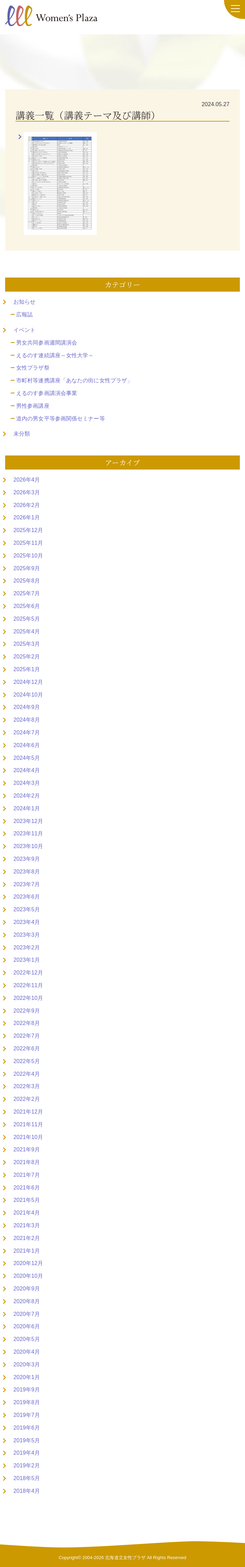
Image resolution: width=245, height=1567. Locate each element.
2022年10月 (28, 998)
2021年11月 (28, 1124)
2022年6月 (26, 1048)
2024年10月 (28, 695)
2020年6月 (26, 1326)
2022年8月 (26, 1023)
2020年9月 (26, 1289)
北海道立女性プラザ (125, 1557)
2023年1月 (26, 960)
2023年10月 (28, 846)
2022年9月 (26, 1011)
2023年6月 (26, 897)
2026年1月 (26, 517)
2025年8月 (26, 581)
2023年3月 (26, 935)
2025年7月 (26, 593)
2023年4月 (26, 922)
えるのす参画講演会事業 (46, 393)
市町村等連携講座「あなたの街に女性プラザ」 (74, 380)
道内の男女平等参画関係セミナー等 (60, 418)
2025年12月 (28, 530)
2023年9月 (26, 859)
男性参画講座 (33, 406)
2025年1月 (26, 669)
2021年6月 (26, 1188)
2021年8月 (26, 1162)
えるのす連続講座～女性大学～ (55, 355)
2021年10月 (28, 1137)
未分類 (21, 434)
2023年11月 (28, 833)
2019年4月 (26, 1453)
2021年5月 (26, 1200)
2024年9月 (26, 707)
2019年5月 (26, 1440)
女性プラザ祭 (33, 368)
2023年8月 (26, 872)
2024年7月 (26, 732)
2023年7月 (26, 884)
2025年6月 (26, 606)
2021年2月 (26, 1238)
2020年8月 (26, 1301)
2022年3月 (26, 1086)
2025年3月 (26, 644)
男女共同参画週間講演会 (46, 343)
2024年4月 (26, 770)
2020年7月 (26, 1314)
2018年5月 (26, 1478)
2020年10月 (28, 1276)
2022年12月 (28, 973)
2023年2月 (26, 947)
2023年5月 (26, 909)
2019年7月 (26, 1415)
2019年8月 (26, 1402)
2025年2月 (26, 657)
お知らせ (24, 302)
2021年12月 (28, 1112)
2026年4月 (26, 480)
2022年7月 (26, 1036)
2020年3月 (26, 1364)
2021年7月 (26, 1175)
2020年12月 (28, 1263)
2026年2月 (26, 505)
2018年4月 (26, 1491)
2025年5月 (26, 619)
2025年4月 (26, 631)
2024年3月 (26, 783)
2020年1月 (26, 1377)
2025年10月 (28, 556)
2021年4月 (26, 1213)
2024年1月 (26, 808)
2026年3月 (26, 492)
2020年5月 (26, 1339)
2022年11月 (28, 985)
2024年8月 (26, 720)
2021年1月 (26, 1251)
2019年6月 (26, 1428)
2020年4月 (26, 1352)
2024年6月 (26, 745)
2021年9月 (26, 1149)
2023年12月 (28, 821)
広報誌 (24, 314)
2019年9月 (26, 1390)
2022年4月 (26, 1074)
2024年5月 (26, 758)
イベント (24, 330)
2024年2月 (26, 796)
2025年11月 (28, 543)
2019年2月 (26, 1465)
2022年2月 (26, 1099)
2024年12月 (28, 682)
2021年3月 (26, 1225)
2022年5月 (26, 1061)
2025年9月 (26, 568)
